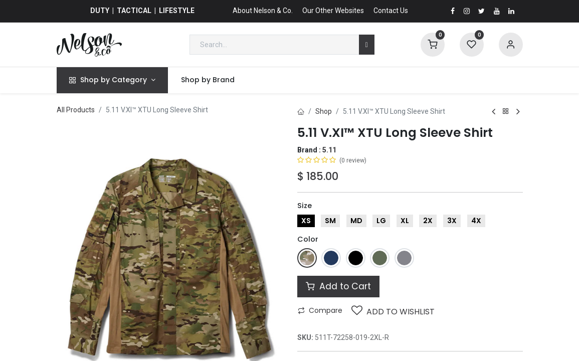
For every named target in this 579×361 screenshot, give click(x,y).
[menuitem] (207, 80)
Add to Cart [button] (338, 286)
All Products (76, 110)
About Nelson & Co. (263, 11)
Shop (323, 111)
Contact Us (390, 11)
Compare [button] (320, 310)
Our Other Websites (333, 11)
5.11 (329, 150)
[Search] (366, 45)
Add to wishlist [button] (393, 311)
